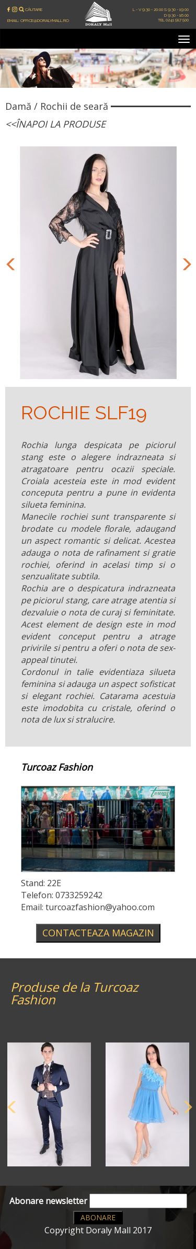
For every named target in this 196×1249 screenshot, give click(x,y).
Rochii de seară (74, 106)
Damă (18, 106)
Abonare (98, 1217)
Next (184, 263)
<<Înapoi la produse (55, 124)
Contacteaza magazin (98, 932)
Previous (9, 263)
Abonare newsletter (98, 1201)
